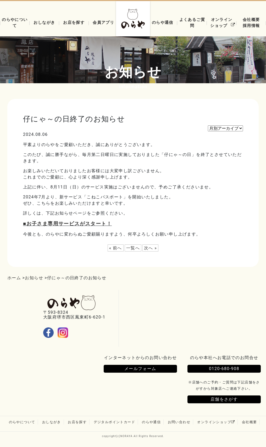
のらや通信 (162, 22)
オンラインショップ (223, 22)
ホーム (14, 277)
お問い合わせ (179, 422)
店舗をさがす (224, 399)
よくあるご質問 (192, 22)
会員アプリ (103, 22)
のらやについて (14, 22)
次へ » (150, 247)
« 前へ (115, 247)
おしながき (44, 22)
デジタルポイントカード (114, 422)
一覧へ (133, 247)
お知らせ (34, 277)
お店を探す (74, 22)
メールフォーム (140, 368)
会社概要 (249, 422)
